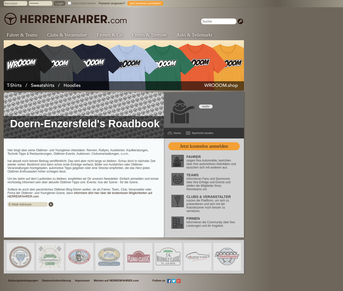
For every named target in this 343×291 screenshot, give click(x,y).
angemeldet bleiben (84, 3)
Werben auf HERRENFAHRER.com (116, 280)
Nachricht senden (202, 133)
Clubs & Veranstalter (67, 35)
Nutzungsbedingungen (23, 280)
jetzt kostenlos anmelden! (145, 3)
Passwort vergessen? (112, 3)
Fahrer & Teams (22, 35)
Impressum (82, 280)
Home (177, 133)
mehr (205, 106)
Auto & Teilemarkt (194, 35)
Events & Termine (149, 35)
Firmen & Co (109, 35)
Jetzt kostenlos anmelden (204, 146)
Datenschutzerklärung (56, 280)
